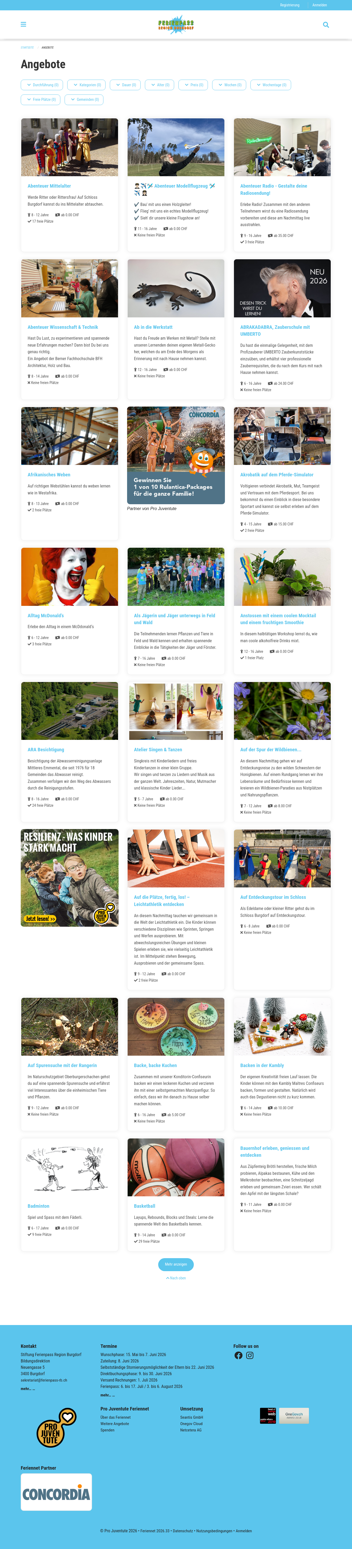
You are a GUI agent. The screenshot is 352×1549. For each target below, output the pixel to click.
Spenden (107, 1429)
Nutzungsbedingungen (215, 1530)
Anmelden (319, 5)
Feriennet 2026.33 (153, 1530)
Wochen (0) (230, 85)
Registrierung (289, 5)
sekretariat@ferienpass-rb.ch (45, 1380)
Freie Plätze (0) (41, 100)
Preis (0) (194, 85)
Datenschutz (182, 1530)
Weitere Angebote (115, 1423)
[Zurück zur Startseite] (176, 26)
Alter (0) (161, 85)
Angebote (49, 48)
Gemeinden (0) (85, 100)
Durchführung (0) (42, 85)
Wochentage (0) (272, 85)
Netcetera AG (191, 1429)
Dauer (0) (126, 85)
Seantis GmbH (192, 1417)
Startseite (28, 48)
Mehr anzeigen (176, 1278)
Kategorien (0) (87, 85)
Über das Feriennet (116, 1417)
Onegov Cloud (192, 1423)
